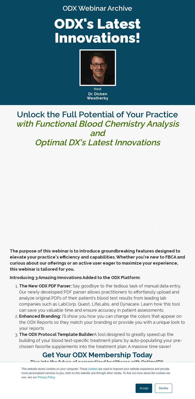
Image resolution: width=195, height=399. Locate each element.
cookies (93, 369)
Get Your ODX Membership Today (97, 355)
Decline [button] (163, 388)
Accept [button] (144, 388)
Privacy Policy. (46, 377)
